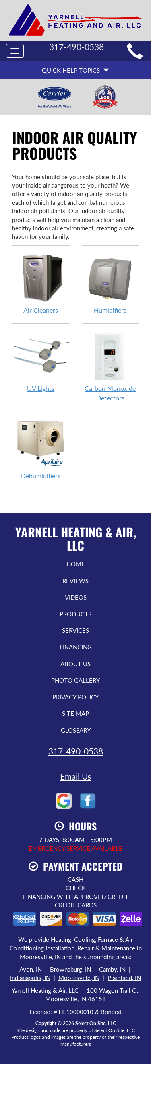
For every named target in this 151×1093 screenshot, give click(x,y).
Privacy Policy (75, 697)
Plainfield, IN (124, 977)
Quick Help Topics (75, 70)
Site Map (75, 713)
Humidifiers (110, 284)
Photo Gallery (75, 680)
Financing (76, 647)
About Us (75, 663)
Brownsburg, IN (70, 969)
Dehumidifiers (41, 449)
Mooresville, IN (78, 977)
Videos (76, 597)
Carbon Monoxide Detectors (110, 367)
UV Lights (41, 362)
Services (75, 630)
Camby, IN (112, 969)
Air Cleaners (41, 284)
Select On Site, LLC (95, 1023)
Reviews (75, 580)
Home (75, 564)
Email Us (75, 776)
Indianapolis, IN (30, 977)
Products (75, 614)
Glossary (76, 730)
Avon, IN (30, 969)
